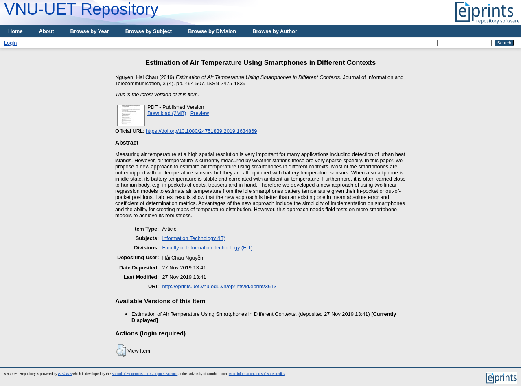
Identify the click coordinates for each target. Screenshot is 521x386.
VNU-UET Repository (81, 9)
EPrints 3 (65, 374)
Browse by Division (212, 31)
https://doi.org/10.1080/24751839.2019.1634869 (201, 131)
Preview (199, 113)
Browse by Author (274, 31)
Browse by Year (89, 31)
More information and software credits (257, 374)
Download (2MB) (166, 113)
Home (15, 31)
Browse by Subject (148, 31)
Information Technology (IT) (193, 238)
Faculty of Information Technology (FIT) (207, 248)
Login (10, 43)
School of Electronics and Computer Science (144, 374)
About (46, 31)
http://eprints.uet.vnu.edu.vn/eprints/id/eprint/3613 (219, 286)
